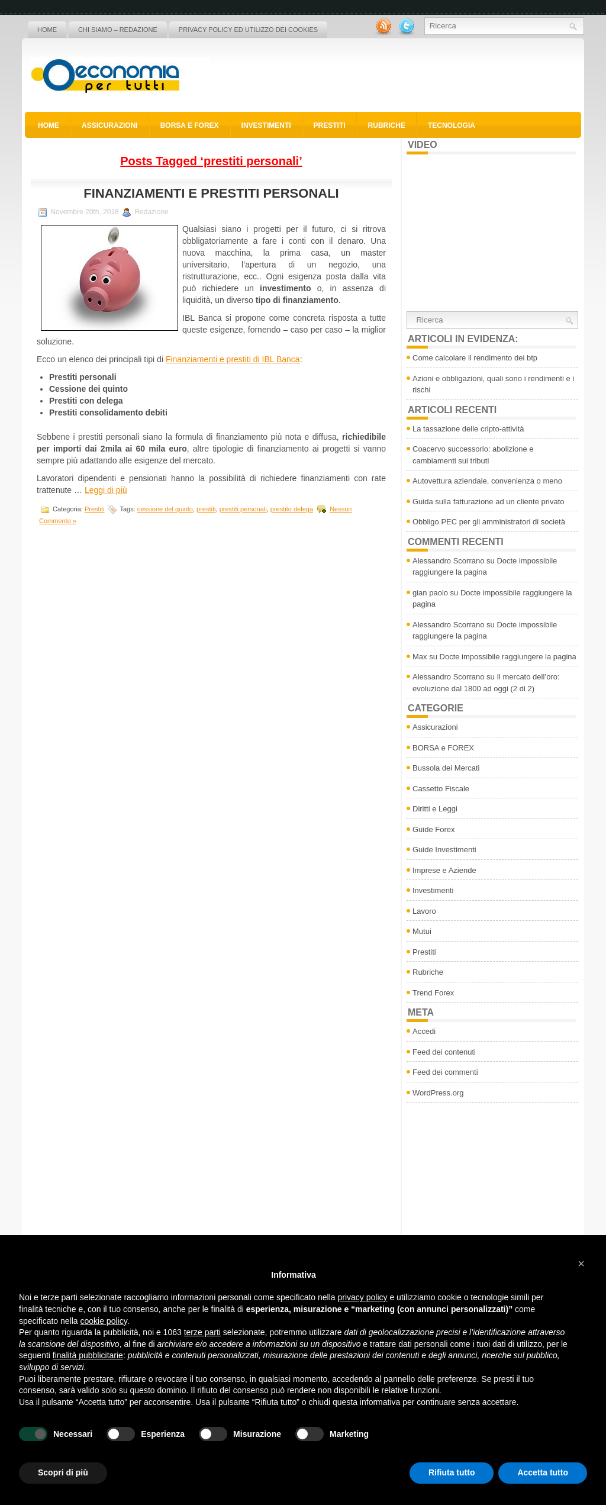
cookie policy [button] (103, 1321)
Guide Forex (433, 829)
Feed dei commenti (445, 1072)
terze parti (202, 1332)
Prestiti (330, 125)
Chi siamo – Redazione (117, 29)
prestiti (205, 509)
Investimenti (266, 125)
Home (47, 29)
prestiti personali (243, 509)
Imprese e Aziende (444, 870)
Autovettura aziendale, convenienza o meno (487, 480)
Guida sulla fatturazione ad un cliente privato (488, 501)
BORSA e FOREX (189, 125)
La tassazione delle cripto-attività (468, 428)
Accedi (424, 1031)
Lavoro (424, 911)
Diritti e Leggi (434, 808)
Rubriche (386, 125)
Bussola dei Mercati (445, 767)
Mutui (421, 931)
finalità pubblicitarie (88, 1355)
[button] (581, 1263)
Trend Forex (433, 992)
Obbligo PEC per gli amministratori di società (488, 521)
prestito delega (291, 509)
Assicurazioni (110, 125)
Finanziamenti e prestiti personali (211, 193)
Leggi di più (106, 490)
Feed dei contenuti (444, 1052)
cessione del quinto (165, 509)
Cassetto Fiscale (440, 788)
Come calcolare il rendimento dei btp (474, 357)
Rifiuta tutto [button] (451, 1472)
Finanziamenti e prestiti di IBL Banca (233, 359)
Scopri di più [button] (63, 1472)
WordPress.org (437, 1092)
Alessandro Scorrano (448, 560)
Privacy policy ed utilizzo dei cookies (248, 29)
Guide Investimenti (444, 849)
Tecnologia (451, 125)
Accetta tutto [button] (542, 1472)
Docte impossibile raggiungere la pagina (508, 656)
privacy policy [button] (363, 1297)
